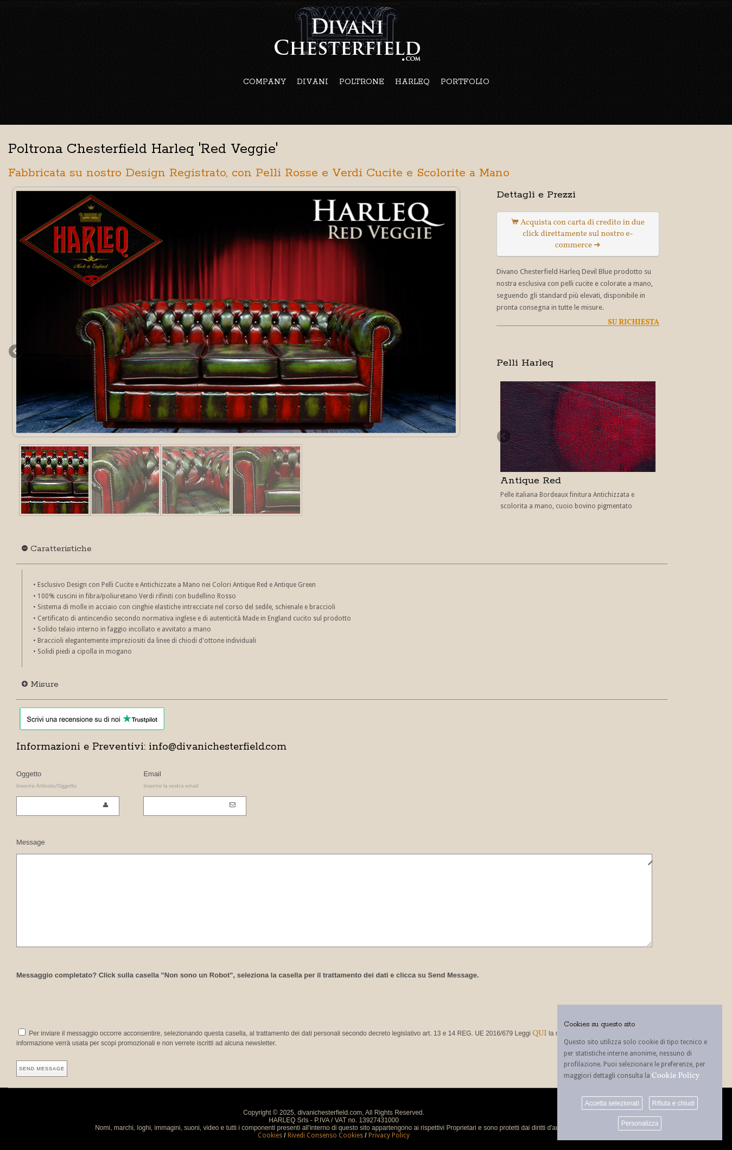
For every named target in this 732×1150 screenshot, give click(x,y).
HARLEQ (412, 82)
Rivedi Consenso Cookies (325, 1135)
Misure (40, 684)
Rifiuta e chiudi (673, 1103)
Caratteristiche (57, 548)
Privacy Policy (389, 1135)
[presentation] (98, 1002)
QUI (539, 1033)
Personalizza (640, 1123)
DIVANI (312, 82)
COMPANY (264, 82)
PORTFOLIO (465, 82)
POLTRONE (361, 82)
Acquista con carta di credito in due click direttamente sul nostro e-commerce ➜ (578, 234)
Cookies (270, 1135)
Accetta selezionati (612, 1103)
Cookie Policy (675, 1076)
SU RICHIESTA (633, 322)
